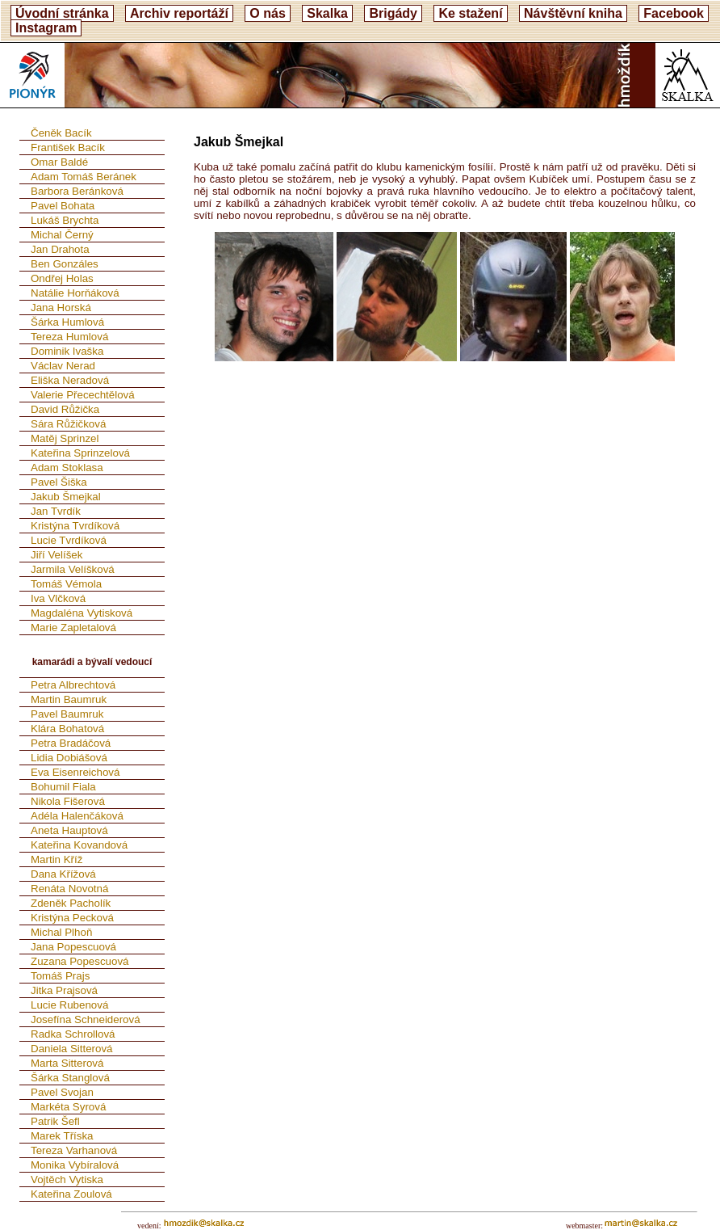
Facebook (673, 13)
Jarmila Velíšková (73, 569)
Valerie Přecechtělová (83, 395)
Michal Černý (62, 235)
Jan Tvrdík (56, 511)
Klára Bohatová (67, 728)
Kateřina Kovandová (79, 845)
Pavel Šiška (59, 482)
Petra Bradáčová (71, 743)
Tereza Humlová (69, 337)
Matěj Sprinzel (64, 438)
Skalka (327, 13)
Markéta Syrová (68, 1107)
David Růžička (65, 409)
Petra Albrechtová (73, 685)
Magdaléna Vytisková (81, 613)
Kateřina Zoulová (71, 1194)
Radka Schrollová (73, 1034)
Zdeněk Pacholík (71, 903)
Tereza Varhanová (74, 1150)
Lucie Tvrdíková (69, 540)
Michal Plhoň (61, 932)
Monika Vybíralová (75, 1165)
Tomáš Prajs (60, 976)
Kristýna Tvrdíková (75, 526)
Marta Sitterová (67, 1063)
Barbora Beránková (77, 191)
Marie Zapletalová (73, 627)
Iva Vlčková (58, 598)
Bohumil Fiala (63, 787)
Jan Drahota (60, 249)
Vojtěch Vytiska (67, 1179)
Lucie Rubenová (69, 1005)
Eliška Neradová (70, 380)
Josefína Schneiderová (85, 1019)
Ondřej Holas (62, 278)
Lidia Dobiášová (69, 758)
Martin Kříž (56, 859)
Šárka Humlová (67, 322)
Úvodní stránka (62, 13)
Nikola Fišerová (68, 801)
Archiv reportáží (179, 13)
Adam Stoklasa (67, 467)
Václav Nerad (63, 366)
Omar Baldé (59, 162)
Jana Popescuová (73, 947)
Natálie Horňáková (75, 293)
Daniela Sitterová (72, 1049)
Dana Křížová (63, 874)
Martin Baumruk (69, 699)
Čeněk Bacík (61, 133)
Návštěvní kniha (573, 13)
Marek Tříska (62, 1136)
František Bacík (68, 147)
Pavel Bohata (62, 206)
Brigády (393, 13)
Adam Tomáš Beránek (83, 177)
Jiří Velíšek (56, 555)
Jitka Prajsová (64, 990)
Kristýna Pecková (72, 918)
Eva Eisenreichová (75, 772)
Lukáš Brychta (64, 220)
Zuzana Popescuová (80, 961)
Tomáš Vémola (66, 584)
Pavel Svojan (62, 1092)
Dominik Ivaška (67, 351)
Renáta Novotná (69, 888)
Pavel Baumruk (67, 714)
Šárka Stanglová (70, 1078)
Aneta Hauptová (69, 830)
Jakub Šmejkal (66, 497)
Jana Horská (61, 307)
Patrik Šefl (55, 1121)
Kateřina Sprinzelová (80, 453)
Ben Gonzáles (64, 264)
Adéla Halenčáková (77, 816)
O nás (267, 13)
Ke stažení (470, 13)
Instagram (46, 28)
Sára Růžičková (68, 424)
